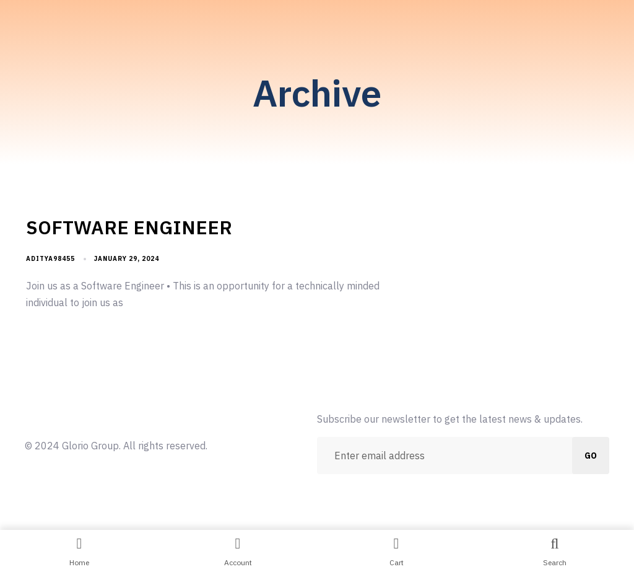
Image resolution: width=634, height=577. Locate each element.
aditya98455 (50, 259)
